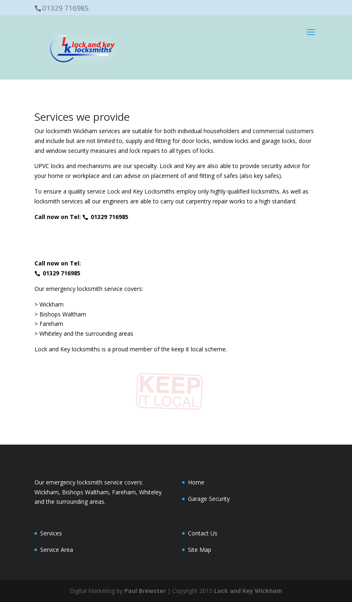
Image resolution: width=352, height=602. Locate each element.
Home (196, 482)
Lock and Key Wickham (248, 591)
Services (51, 533)
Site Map (199, 550)
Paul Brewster (145, 591)
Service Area (56, 550)
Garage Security (209, 499)
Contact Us (202, 533)
